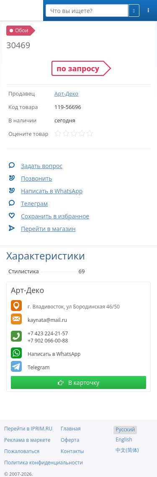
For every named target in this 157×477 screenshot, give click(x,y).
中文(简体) (127, 450)
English (124, 439)
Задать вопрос (41, 166)
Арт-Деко (66, 93)
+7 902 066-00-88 (48, 340)
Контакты (72, 451)
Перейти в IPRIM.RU (28, 428)
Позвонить (36, 178)
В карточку (78, 382)
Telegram (38, 367)
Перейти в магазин (48, 229)
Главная (71, 428)
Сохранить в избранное (55, 216)
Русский (125, 429)
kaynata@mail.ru (47, 320)
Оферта (70, 439)
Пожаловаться (21, 451)
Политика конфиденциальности (43, 462)
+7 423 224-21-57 (48, 333)
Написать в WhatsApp (51, 191)
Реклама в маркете (27, 439)
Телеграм (34, 203)
